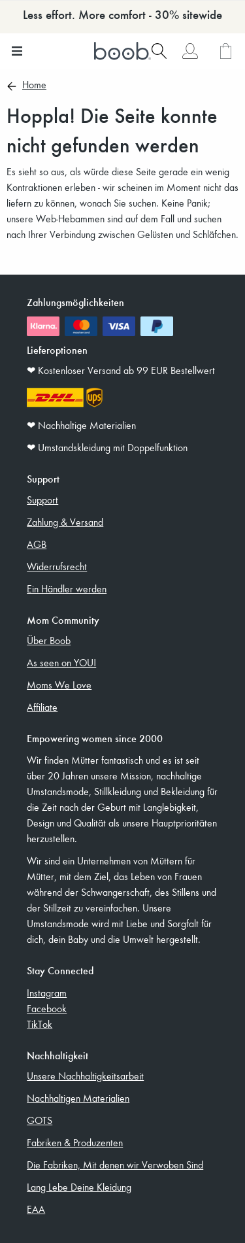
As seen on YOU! (61, 662)
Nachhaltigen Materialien (78, 1097)
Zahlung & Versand (65, 521)
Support (42, 499)
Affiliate (42, 706)
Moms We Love (59, 684)
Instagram (47, 992)
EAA (36, 1209)
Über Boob (49, 640)
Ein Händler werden (66, 588)
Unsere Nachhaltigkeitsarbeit (85, 1075)
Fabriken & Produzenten (75, 1142)
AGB (36, 544)
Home (34, 85)
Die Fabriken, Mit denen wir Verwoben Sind (115, 1164)
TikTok (39, 1023)
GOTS (39, 1120)
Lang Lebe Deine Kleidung (79, 1186)
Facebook (47, 1008)
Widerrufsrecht (57, 566)
